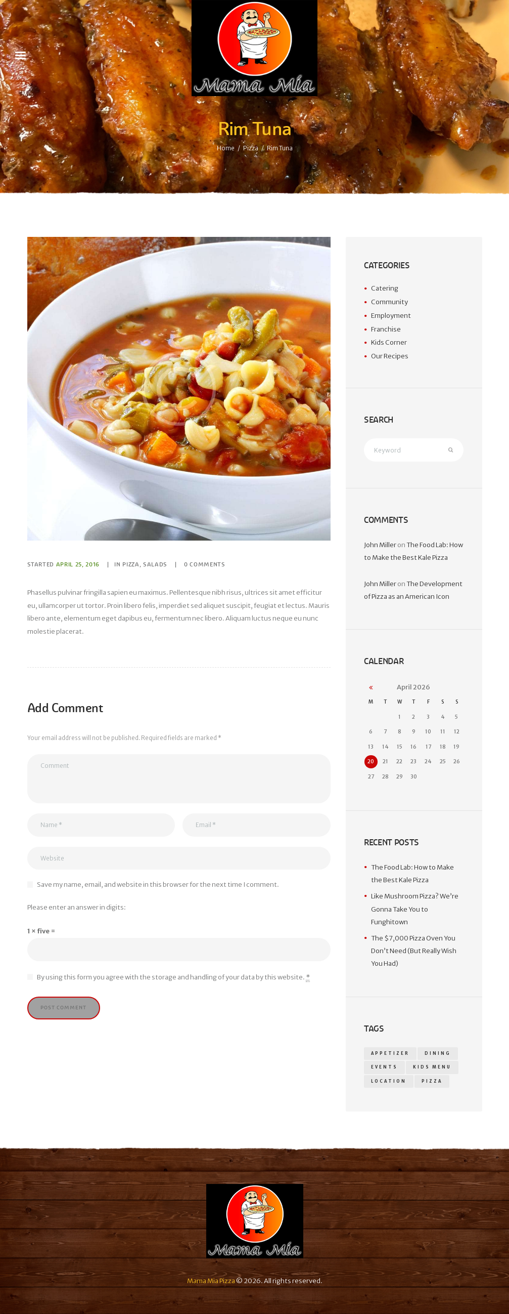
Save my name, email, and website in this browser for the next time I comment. (158, 884)
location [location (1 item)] (388, 1081)
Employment (391, 315)
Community (389, 302)
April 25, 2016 (78, 564)
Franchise (386, 329)
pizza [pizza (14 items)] (432, 1081)
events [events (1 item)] (384, 1067)
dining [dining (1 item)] (438, 1053)
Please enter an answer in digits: (76, 907)
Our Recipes (389, 356)
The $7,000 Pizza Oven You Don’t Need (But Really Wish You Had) (413, 951)
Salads (155, 564)
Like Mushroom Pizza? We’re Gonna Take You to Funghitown (414, 909)
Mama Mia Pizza (211, 1281)
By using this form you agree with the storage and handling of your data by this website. (173, 977)
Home (226, 148)
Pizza (250, 148)
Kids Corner (389, 342)
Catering (384, 288)
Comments (204, 564)
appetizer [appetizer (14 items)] (390, 1053)
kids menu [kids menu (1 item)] (432, 1067)
